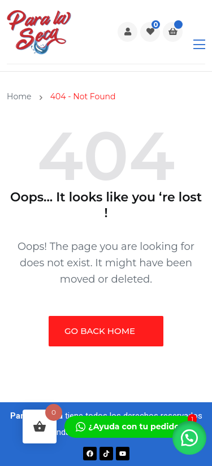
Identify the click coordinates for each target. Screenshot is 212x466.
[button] (189, 438)
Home (21, 96)
